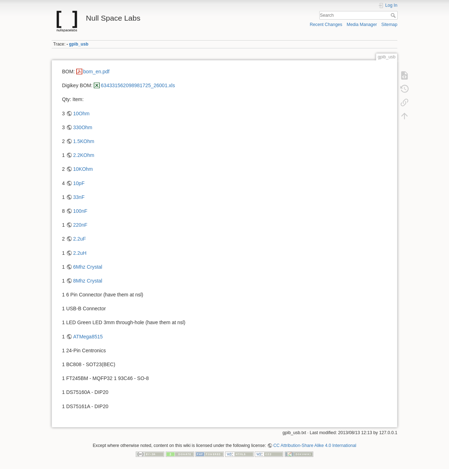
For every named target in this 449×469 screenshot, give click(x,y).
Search (394, 15)
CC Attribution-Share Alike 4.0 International (314, 445)
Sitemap (389, 24)
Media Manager (362, 24)
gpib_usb (78, 44)
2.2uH (79, 253)
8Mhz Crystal (87, 281)
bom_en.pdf (96, 71)
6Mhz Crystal (87, 267)
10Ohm (81, 113)
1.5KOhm (83, 141)
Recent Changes (326, 24)
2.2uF (79, 239)
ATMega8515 (88, 336)
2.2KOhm (83, 155)
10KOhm (83, 169)
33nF (78, 197)
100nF (80, 211)
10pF (78, 183)
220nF (80, 225)
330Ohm (82, 127)
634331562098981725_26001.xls (138, 85)
